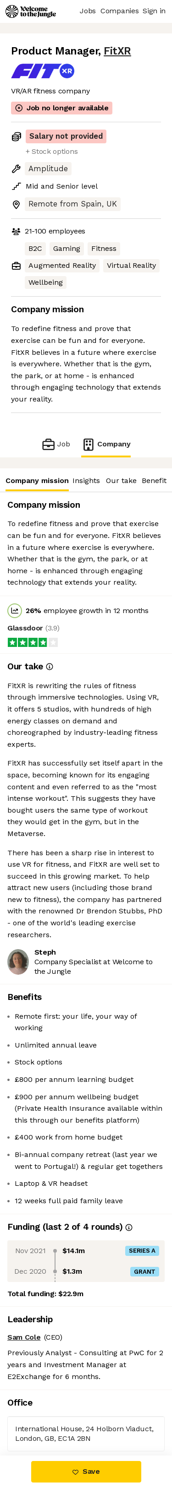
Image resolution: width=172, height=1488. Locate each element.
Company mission (37, 480)
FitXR (117, 51)
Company (106, 444)
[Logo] (31, 11)
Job (55, 444)
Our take (121, 480)
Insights (86, 480)
